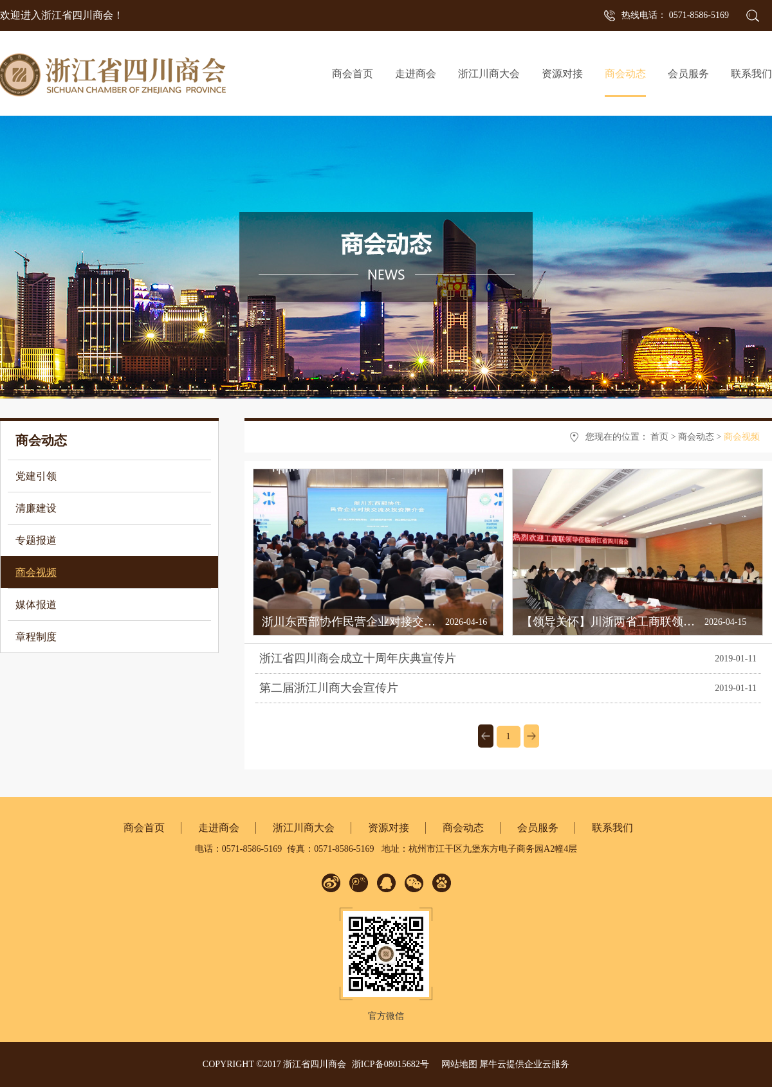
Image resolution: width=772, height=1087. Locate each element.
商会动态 (696, 437)
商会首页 (352, 73)
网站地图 (457, 1064)
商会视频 (742, 437)
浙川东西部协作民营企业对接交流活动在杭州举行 (389, 621)
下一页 (531, 736)
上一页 (485, 736)
